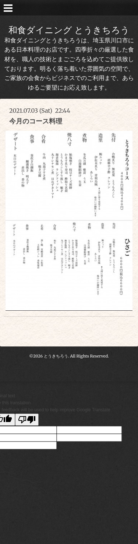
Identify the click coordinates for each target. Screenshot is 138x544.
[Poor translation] (27, 420)
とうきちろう (56, 356)
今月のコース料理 (35, 121)
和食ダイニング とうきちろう (69, 30)
